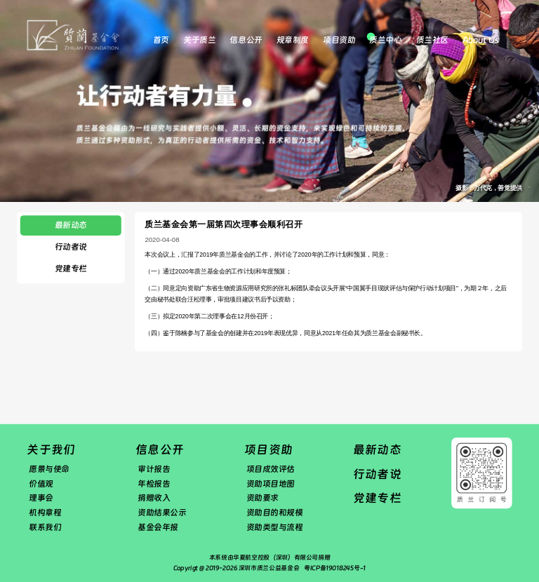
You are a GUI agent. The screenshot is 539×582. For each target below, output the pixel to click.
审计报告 (154, 469)
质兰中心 (385, 40)
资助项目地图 (270, 484)
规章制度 (293, 40)
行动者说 (71, 247)
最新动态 (71, 225)
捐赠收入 (154, 498)
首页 (161, 40)
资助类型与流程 (274, 527)
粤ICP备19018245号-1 (335, 567)
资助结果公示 (162, 512)
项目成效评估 (270, 469)
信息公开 (245, 40)
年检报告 (154, 484)
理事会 (41, 498)
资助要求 (262, 498)
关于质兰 (199, 40)
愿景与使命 (49, 469)
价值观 (41, 484)
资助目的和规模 (274, 512)
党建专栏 (71, 268)
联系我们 (45, 527)
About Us (480, 40)
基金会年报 (158, 527)
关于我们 (51, 449)
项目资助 (339, 40)
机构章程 (45, 512)
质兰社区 (432, 40)
